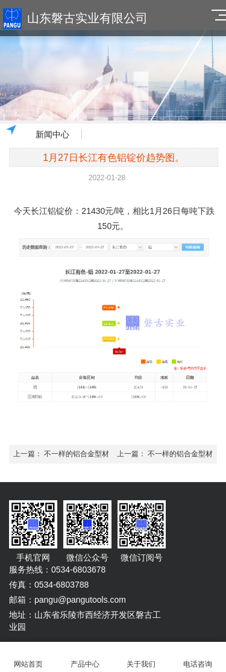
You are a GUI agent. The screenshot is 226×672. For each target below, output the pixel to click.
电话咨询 (197, 657)
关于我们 (141, 657)
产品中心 (85, 657)
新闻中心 (52, 134)
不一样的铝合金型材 (76, 454)
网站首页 (28, 657)
